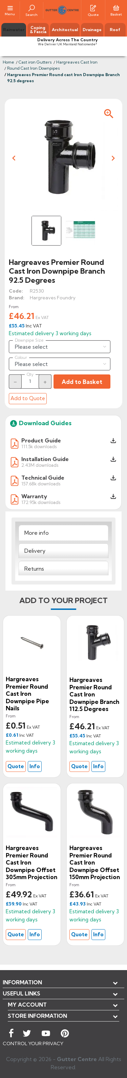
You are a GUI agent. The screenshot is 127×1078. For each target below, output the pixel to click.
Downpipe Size (29, 340)
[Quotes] (93, 7)
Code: (16, 291)
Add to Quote (27, 398)
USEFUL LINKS (21, 993)
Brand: (16, 298)
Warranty (34, 496)
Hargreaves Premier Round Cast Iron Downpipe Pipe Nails (27, 693)
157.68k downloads (40, 483)
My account (27, 1004)
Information (22, 982)
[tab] (63, 533)
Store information (37, 1015)
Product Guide (41, 440)
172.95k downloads (40, 502)
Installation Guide (45, 459)
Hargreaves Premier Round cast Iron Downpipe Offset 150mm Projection (94, 862)
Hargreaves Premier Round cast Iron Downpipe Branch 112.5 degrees (94, 694)
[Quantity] (30, 381)
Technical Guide (42, 477)
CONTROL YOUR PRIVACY (33, 1043)
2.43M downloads (39, 464)
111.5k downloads (39, 446)
